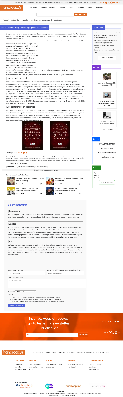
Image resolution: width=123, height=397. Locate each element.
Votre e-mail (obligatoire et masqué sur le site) (64, 270)
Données (89, 352)
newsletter (61, 323)
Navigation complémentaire (54, 2)
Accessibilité (22, 167)
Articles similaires (42, 167)
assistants (58, 299)
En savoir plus (106, 182)
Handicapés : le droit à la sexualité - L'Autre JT (67, 70)
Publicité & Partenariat (60, 352)
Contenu (17, 2)
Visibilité (11, 291)
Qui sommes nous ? (102, 352)
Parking (96, 175)
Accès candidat (106, 148)
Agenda (96, 173)
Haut (100, 393)
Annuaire (97, 178)
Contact (47, 352)
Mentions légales (77, 352)
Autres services (69, 2)
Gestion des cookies (90, 2)
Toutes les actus (106, 58)
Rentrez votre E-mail (18, 335)
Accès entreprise (106, 157)
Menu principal (40, 2)
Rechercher (80, 14)
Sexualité (31, 167)
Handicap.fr (71, 393)
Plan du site (78, 2)
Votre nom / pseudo (15, 270)
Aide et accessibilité (28, 2)
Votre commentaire (15, 278)
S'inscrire (83, 334)
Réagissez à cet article (18, 163)
